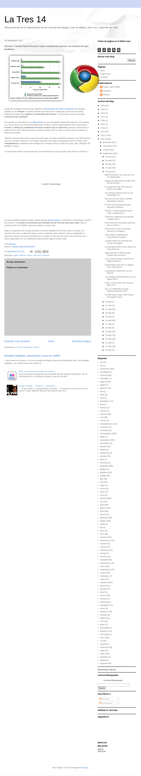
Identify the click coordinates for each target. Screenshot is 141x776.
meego (103, 553)
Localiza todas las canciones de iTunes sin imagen (118, 242)
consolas (104, 427)
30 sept (108, 157)
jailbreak (103, 518)
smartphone (105, 605)
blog (102, 404)
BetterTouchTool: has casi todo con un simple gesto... (119, 176)
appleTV (103, 388)
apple (15, 255)
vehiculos (104, 647)
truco (102, 637)
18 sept (108, 320)
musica (103, 573)
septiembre (108, 153)
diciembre (107, 142)
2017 (103, 117)
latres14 (106, 95)
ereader (103, 456)
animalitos (104, 378)
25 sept (108, 302)
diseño (103, 450)
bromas (103, 407)
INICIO (101, 749)
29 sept (108, 160)
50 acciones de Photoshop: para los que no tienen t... (120, 224)
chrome (103, 411)
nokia (102, 579)
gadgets (103, 472)
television (104, 631)
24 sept (108, 305)
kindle (102, 524)
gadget (103, 469)
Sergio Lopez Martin (111, 87)
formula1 (104, 463)
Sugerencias (105, 74)
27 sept (108, 168)
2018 (103, 113)
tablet (102, 618)
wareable (104, 657)
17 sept (108, 324)
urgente (103, 644)
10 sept (108, 350)
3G (101, 365)
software (45, 255)
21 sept (108, 309)
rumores (103, 599)
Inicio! (102, 70)
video (102, 654)
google (103, 475)
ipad (102, 505)
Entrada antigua (81, 341)
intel (102, 495)
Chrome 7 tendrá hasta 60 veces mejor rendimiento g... (118, 212)
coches (103, 420)
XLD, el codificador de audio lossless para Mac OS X (117, 290)
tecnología (104, 628)
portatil (103, 589)
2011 (103, 135)
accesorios (104, 369)
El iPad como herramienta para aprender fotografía (118, 206)
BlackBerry (104, 401)
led (101, 527)
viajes (102, 650)
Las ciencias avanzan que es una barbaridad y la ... (119, 194)
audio (102, 395)
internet (22, 255)
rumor (102, 595)
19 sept (108, 316)
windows (103, 663)
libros (102, 531)
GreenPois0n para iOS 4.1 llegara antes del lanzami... (119, 266)
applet (102, 385)
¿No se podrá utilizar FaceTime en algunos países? (119, 260)
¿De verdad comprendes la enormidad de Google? (116, 236)
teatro (102, 624)
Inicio (51, 341)
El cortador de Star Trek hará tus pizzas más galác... (118, 188)
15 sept (108, 331)
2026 (103, 106)
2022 (103, 109)
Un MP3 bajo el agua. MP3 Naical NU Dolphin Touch (119, 296)
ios (101, 501)
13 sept (108, 339)
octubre (106, 150)
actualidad (104, 372)
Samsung (104, 602)
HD (101, 482)
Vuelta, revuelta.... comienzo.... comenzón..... (38, 386)
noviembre (107, 146)
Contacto (104, 77)
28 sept (108, 164)
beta (102, 398)
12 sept (108, 343)
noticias (103, 582)
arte (101, 391)
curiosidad (104, 430)
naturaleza (104, 576)
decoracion (104, 440)
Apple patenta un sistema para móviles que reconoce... (118, 254)
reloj (102, 592)
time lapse (104, 634)
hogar (102, 485)
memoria (104, 556)
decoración (104, 443)
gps (101, 479)
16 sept (108, 328)
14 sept (108, 335)
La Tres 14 (25, 19)
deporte (103, 446)
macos (29, 255)
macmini (103, 543)
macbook (104, 537)
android (103, 375)
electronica (104, 453)
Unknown (107, 91)
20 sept (108, 313)
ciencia (103, 414)
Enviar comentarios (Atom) (27, 347)
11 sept (108, 346)
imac (102, 492)
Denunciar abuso (107, 669)
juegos (103, 521)
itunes (102, 514)
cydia (102, 437)
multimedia (104, 569)
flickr (102, 459)
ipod (102, 511)
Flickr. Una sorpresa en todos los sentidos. (37, 371)
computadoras (106, 424)
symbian (103, 615)
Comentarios (106, 703)
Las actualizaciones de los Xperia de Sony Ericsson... (120, 248)
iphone (103, 508)
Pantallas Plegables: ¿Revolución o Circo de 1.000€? (32, 355)
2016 (103, 120)
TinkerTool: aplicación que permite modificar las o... (119, 218)
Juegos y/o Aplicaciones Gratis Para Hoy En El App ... (120, 182)
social (102, 608)
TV (101, 641)
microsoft (37, 255)
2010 (103, 139)
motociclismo (105, 563)
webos (103, 660)
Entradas (104, 699)
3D (101, 362)
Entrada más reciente (17, 341)
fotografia (104, 466)
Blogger (85, 767)
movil (102, 566)
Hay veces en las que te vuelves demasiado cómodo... (118, 200)
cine (102, 417)
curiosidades (105, 433)
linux (102, 534)
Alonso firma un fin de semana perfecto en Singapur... (118, 230)
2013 (103, 128)
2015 (103, 124)
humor (102, 488)
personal (103, 586)
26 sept (108, 171)
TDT (102, 621)
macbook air (105, 540)
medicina (104, 550)
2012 (103, 131)
